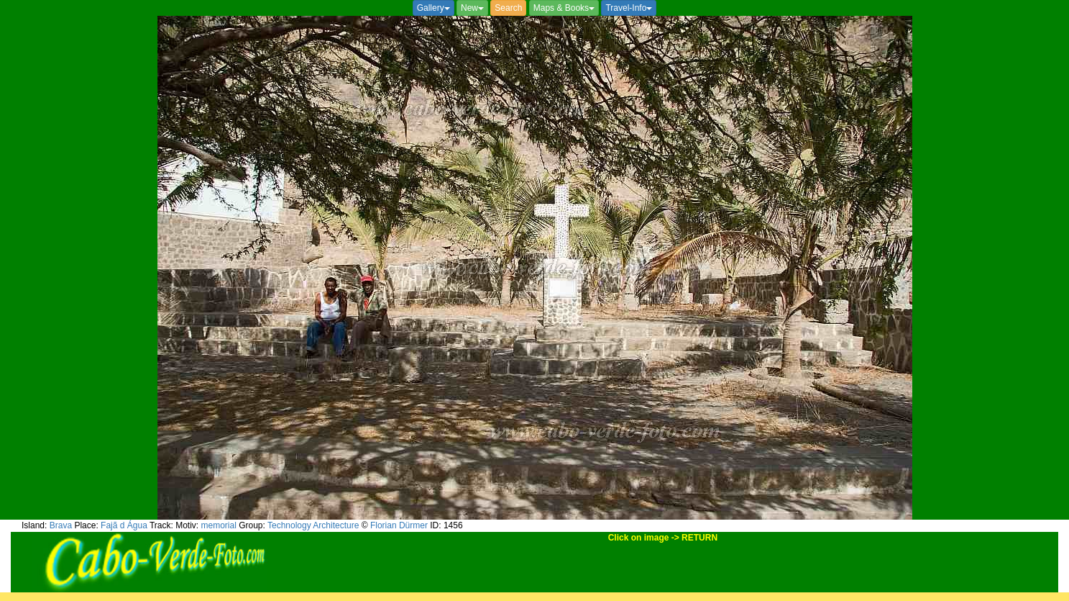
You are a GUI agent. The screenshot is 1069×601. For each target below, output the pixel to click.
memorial (219, 525)
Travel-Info (628, 8)
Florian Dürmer (399, 525)
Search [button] (508, 8)
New (472, 8)
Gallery (433, 8)
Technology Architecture (313, 525)
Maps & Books (564, 8)
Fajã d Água (124, 525)
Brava (61, 525)
